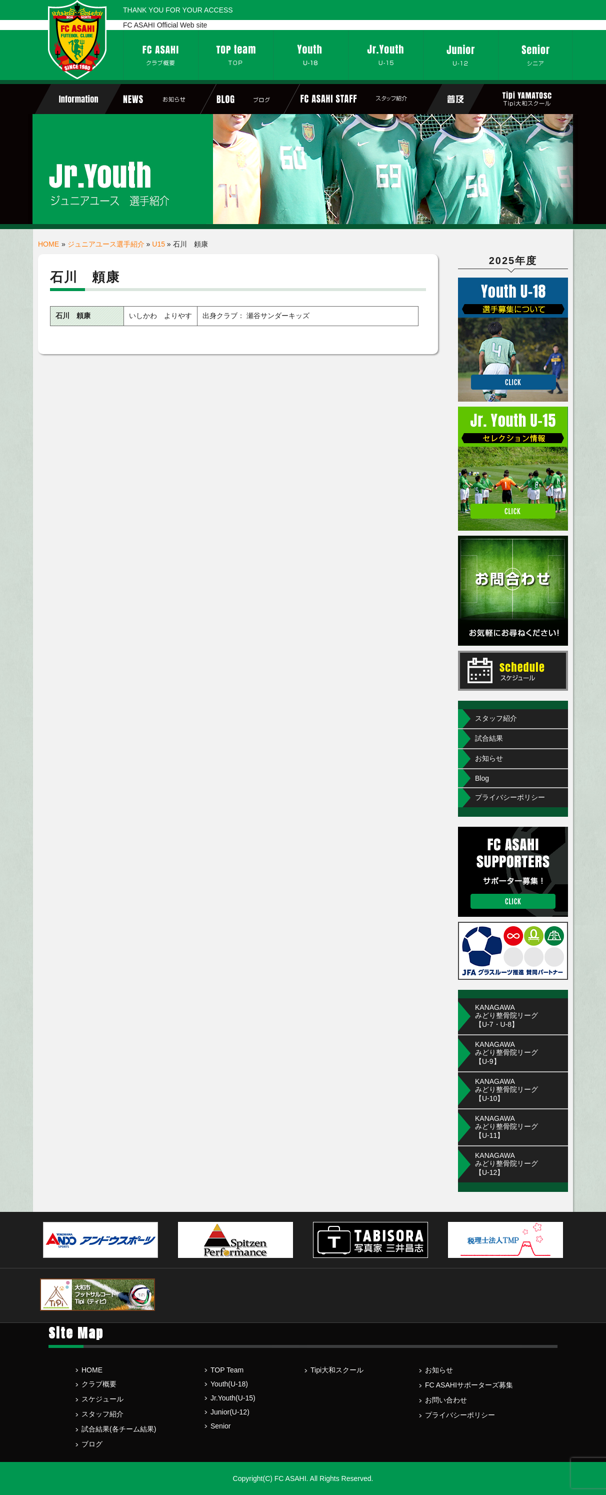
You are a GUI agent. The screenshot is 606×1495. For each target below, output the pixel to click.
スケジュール (103, 1399)
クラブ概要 (99, 1384)
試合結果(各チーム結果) (119, 1429)
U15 (158, 244)
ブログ (92, 1444)
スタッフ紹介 (496, 718)
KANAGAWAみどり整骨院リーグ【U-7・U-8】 (506, 1015)
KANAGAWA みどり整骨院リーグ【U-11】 (506, 1126)
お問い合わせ (446, 1400)
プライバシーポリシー (510, 797)
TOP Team (227, 1370)
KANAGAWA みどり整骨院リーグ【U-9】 (506, 1052)
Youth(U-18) (229, 1384)
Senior (220, 1426)
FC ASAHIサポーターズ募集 (469, 1385)
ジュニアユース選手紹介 (106, 244)
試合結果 (489, 738)
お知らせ (489, 758)
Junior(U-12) (230, 1412)
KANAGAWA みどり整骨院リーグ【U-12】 (506, 1163)
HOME (48, 244)
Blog (482, 778)
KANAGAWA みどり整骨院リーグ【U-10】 (506, 1089)
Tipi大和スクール (337, 1370)
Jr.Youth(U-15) (233, 1398)
